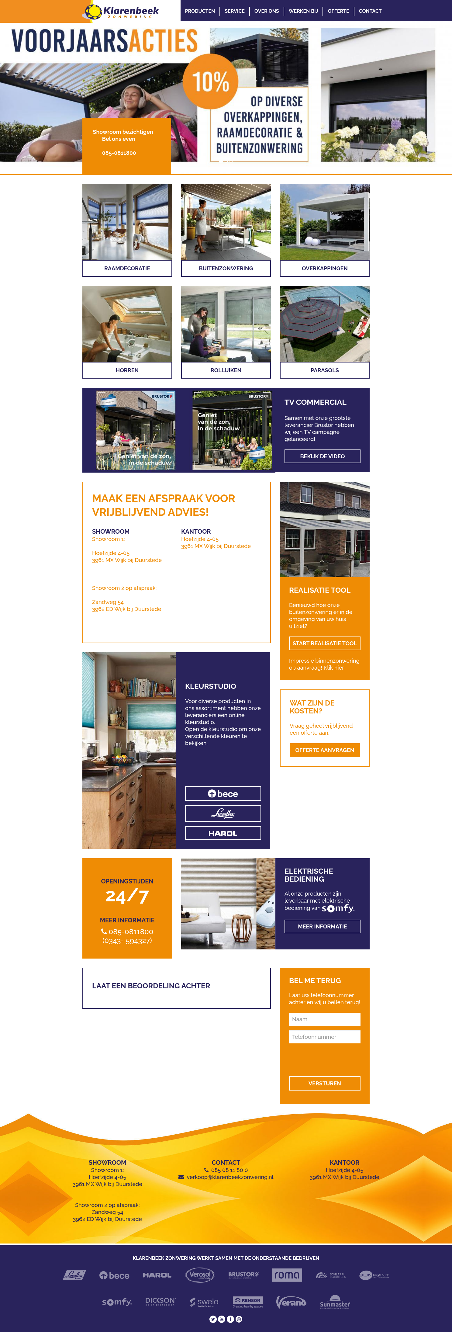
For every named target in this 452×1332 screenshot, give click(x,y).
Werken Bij (303, 11)
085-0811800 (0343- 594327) (127, 936)
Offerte (338, 11)
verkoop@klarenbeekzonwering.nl (230, 1177)
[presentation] (325, 1057)
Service (235, 11)
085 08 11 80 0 (229, 1170)
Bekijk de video (322, 456)
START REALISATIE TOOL (325, 643)
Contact (370, 11)
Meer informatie (322, 926)
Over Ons (266, 11)
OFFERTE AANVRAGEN (324, 750)
